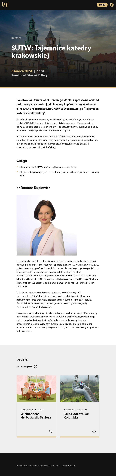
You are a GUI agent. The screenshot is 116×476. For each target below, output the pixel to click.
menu (102, 4)
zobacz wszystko (27, 364)
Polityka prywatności (69, 464)
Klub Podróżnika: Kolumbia (76, 413)
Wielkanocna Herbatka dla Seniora (35, 413)
